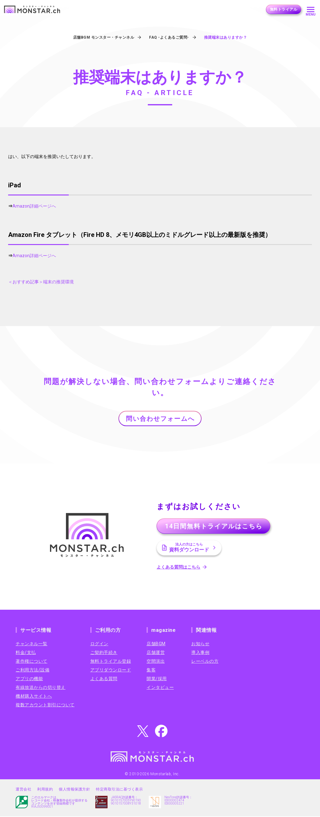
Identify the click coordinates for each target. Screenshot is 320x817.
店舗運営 (156, 653)
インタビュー (160, 687)
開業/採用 (157, 679)
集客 (151, 670)
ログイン (99, 644)
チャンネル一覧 (32, 644)
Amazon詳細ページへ (34, 206)
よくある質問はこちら (179, 567)
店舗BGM (156, 644)
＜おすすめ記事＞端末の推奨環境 (41, 281)
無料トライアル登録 (110, 661)
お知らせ (200, 644)
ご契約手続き (104, 653)
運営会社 (23, 790)
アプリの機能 (29, 679)
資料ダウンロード (190, 548)
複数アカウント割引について (45, 705)
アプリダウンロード (110, 670)
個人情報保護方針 (74, 790)
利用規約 (45, 790)
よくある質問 (104, 679)
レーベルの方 (204, 661)
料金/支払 (26, 653)
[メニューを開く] (310, 9)
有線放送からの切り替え (41, 687)
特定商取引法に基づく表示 (119, 790)
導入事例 (200, 653)
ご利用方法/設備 (32, 670)
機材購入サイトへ (34, 696)
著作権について (32, 661)
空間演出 (156, 661)
